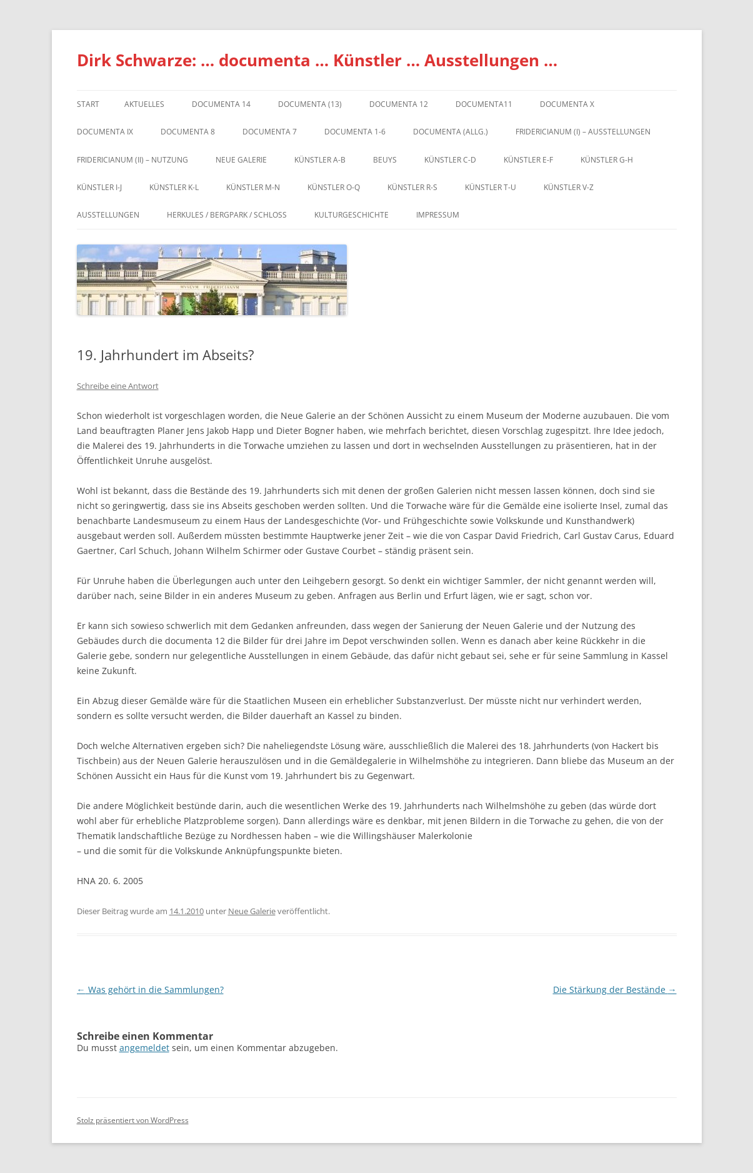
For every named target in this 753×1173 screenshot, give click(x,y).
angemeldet (144, 1048)
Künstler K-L (174, 187)
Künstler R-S (412, 187)
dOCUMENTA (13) (310, 104)
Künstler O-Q (333, 187)
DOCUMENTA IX (105, 131)
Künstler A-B (320, 159)
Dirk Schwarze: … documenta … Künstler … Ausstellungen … (317, 60)
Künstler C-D (450, 159)
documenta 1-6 (355, 131)
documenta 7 (269, 131)
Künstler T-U (490, 187)
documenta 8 (188, 131)
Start (88, 104)
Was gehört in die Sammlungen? (150, 989)
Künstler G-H (607, 159)
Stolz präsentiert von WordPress (133, 1120)
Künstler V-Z (569, 187)
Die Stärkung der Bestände (615, 989)
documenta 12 (398, 104)
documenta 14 (221, 104)
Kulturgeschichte (351, 214)
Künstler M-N (253, 187)
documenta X (567, 104)
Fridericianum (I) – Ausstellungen (583, 131)
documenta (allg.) (450, 131)
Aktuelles (144, 104)
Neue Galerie (241, 159)
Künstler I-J (99, 187)
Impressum (437, 214)
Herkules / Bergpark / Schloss (227, 214)
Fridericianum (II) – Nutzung (132, 159)
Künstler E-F (528, 159)
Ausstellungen (108, 214)
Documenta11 (484, 104)
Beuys (385, 159)
